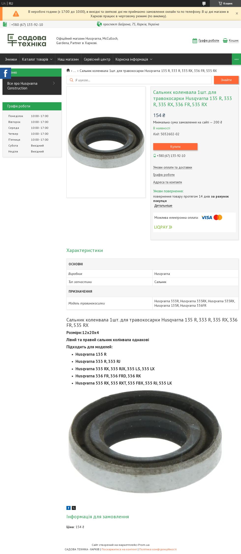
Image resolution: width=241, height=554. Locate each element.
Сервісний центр (97, 59)
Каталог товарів (35, 59)
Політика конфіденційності (158, 549)
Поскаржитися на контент (119, 549)
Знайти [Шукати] (226, 80)
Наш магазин (68, 59)
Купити (175, 146)
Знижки (11, 59)
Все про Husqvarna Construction (22, 85)
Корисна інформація (132, 59)
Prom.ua (144, 545)
